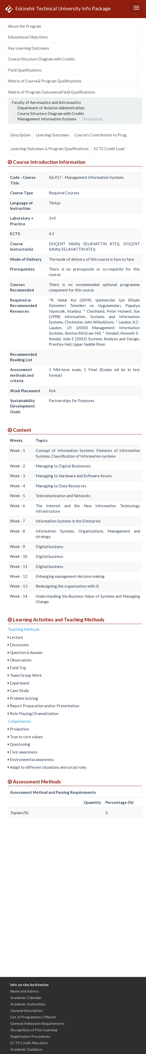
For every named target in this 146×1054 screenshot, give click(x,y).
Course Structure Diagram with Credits (41, 59)
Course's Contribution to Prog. (100, 135)
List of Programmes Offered (33, 1017)
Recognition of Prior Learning (33, 1030)
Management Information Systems (46, 119)
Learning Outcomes (52, 135)
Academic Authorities (27, 1004)
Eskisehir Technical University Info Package (57, 9)
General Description (26, 1010)
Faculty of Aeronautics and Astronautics (46, 102)
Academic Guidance (26, 1049)
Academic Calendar (25, 997)
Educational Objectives (28, 37)
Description (20, 135)
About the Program (24, 26)
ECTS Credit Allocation (29, 1043)
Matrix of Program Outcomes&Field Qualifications (51, 92)
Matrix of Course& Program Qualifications (44, 81)
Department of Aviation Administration (50, 107)
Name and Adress (24, 991)
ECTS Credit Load (109, 148)
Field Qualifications (25, 70)
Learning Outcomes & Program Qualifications (50, 148)
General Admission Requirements (37, 1023)
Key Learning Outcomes (28, 48)
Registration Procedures (30, 1036)
